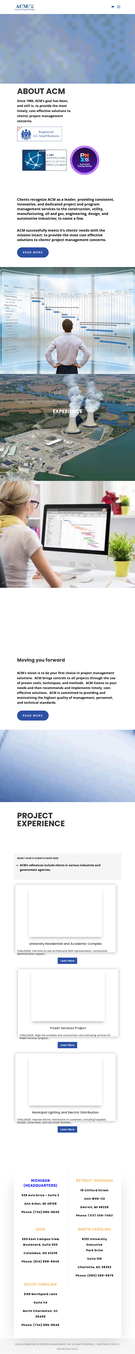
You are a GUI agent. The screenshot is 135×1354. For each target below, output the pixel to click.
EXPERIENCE (67, 411)
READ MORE (33, 252)
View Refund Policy (67, 1349)
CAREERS (68, 518)
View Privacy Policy (107, 1344)
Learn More (67, 960)
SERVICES (67, 304)
